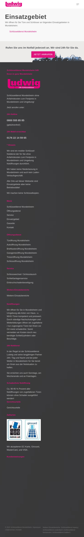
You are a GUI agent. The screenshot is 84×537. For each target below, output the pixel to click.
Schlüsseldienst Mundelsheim (23, 31)
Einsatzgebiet (13, 219)
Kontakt (10, 227)
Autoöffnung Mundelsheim (19, 245)
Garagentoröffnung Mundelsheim (22, 253)
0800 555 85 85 (15, 120)
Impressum (37, 527)
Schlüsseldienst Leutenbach (53, 530)
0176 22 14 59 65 (16, 137)
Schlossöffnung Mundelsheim (20, 261)
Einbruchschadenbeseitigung (20, 282)
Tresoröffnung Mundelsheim (19, 257)
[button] (77, 4)
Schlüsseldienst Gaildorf (61, 532)
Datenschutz (10, 530)
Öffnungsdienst (14, 211)
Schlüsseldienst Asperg (69, 527)
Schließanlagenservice (17, 278)
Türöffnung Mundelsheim (18, 240)
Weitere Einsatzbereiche (18, 295)
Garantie (11, 223)
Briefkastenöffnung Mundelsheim (22, 249)
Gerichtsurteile (13, 408)
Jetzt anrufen (43, 54)
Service (10, 215)
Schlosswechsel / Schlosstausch (21, 274)
